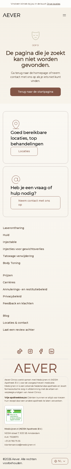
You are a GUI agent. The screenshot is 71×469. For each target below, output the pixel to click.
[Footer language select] (60, 461)
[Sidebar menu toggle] (64, 15)
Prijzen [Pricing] (8, 275)
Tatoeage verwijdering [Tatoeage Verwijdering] (18, 256)
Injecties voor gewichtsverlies (23, 249)
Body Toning (11, 263)
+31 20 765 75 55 (12, 441)
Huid (6, 235)
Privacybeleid (12, 296)
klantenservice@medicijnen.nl (20, 444)
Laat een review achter (18, 329)
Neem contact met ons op (34, 202)
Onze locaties (53, 3)
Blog (6, 315)
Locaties (24, 151)
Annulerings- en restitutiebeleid (25, 289)
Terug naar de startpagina (35, 91)
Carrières (9, 282)
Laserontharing (13, 228)
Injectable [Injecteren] (10, 242)
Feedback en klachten (18, 303)
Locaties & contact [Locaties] (15, 322)
